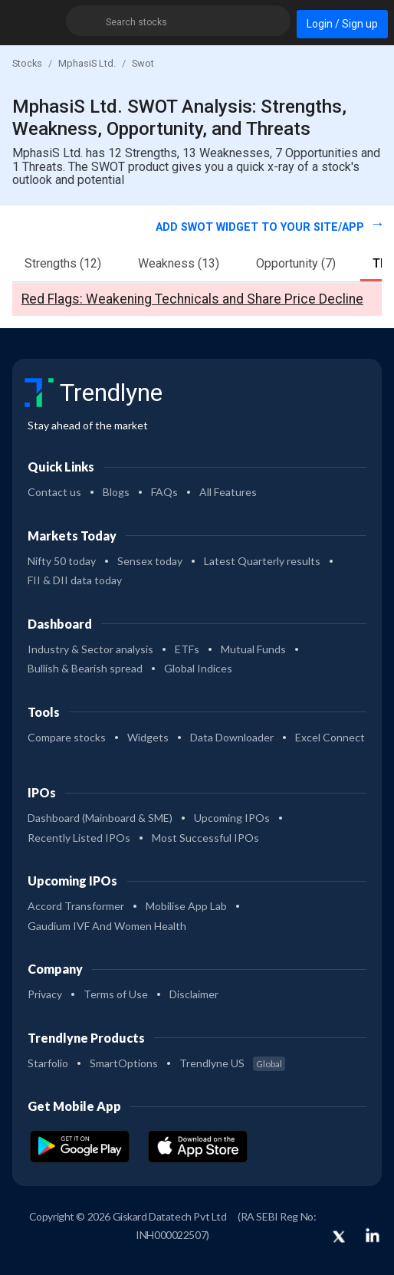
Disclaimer (193, 994)
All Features (228, 491)
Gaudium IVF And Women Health (107, 925)
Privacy (45, 994)
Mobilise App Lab (186, 905)
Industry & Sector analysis (90, 649)
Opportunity (296, 263)
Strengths (63, 263)
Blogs (116, 491)
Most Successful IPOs (205, 837)
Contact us (54, 491)
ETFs (187, 649)
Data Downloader (232, 737)
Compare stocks (67, 737)
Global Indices (198, 668)
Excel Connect (330, 737)
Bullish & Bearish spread (85, 668)
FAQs (164, 491)
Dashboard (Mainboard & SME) (100, 817)
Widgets (148, 737)
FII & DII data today (75, 580)
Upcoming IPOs (232, 817)
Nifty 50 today (62, 560)
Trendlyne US (232, 1063)
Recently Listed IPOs (79, 837)
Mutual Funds (253, 649)
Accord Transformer (76, 905)
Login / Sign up (342, 24)
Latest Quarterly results (262, 560)
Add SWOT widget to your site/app (261, 227)
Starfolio (48, 1063)
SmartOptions (124, 1063)
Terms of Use (116, 994)
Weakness (178, 263)
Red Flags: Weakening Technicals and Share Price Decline (192, 299)
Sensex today (149, 560)
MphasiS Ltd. (87, 63)
